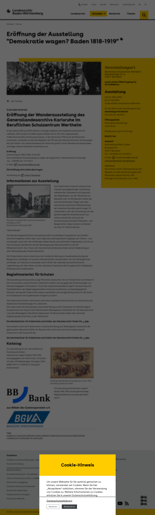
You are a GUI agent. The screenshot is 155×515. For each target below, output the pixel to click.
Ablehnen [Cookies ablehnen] (53, 506)
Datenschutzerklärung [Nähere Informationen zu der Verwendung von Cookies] (59, 500)
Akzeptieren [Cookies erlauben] (69, 506)
